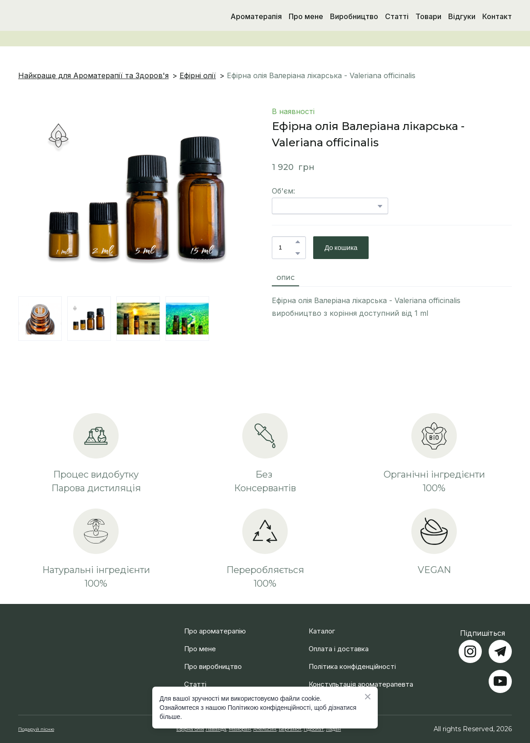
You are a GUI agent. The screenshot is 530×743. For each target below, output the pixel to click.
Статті (397, 16)
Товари (428, 16)
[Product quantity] (286, 247)
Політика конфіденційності (352, 666)
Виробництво (354, 16)
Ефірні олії (198, 75)
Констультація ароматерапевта (361, 684)
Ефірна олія (190, 729)
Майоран (240, 729)
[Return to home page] (65, 16)
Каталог (322, 631)
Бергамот (290, 729)
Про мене (306, 16)
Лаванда (215, 729)
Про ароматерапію (215, 631)
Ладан (333, 729)
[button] (297, 241)
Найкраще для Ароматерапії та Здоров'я (93, 75)
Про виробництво (213, 666)
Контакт (497, 16)
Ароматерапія (256, 16)
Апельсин (264, 729)
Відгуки (461, 16)
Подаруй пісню (36, 729)
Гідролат (314, 729)
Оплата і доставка (339, 648)
